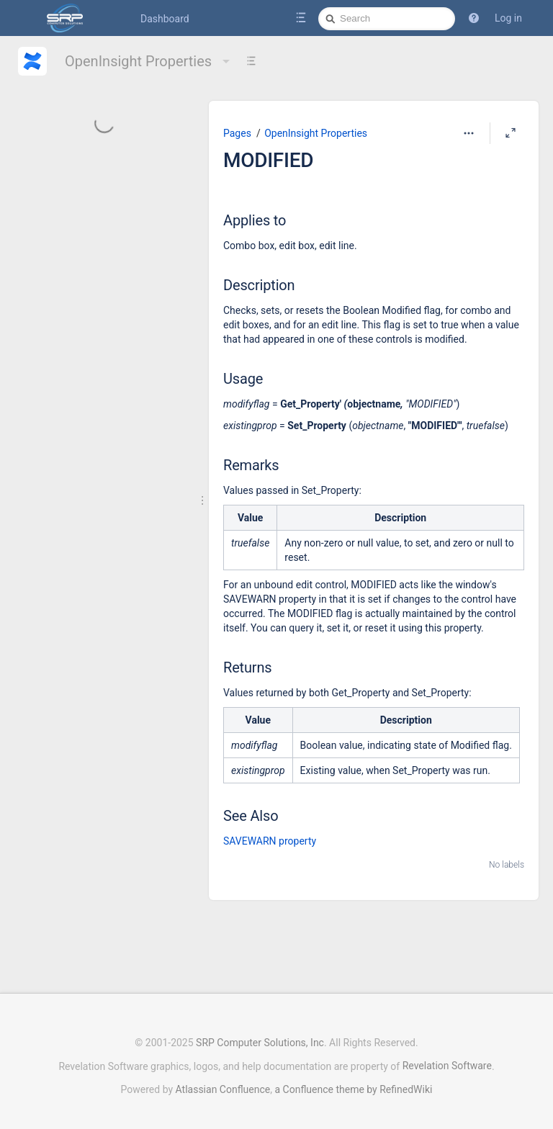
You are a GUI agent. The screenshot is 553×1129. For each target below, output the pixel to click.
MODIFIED (268, 160)
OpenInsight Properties (149, 61)
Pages (237, 133)
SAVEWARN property (269, 841)
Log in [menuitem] (508, 18)
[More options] (468, 133)
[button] (473, 18)
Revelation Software (447, 1058)
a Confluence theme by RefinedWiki (353, 1082)
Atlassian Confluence (223, 1082)
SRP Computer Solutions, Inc (260, 1035)
